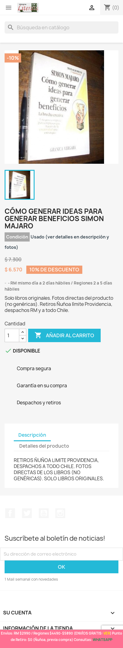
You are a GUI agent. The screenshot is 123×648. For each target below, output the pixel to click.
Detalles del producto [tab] (44, 446)
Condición (17, 237)
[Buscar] (61, 27)
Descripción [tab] (32, 435)
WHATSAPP (102, 639)
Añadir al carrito (64, 335)
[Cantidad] (12, 335)
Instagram (60, 513)
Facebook (10, 513)
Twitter (27, 513)
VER (106, 633)
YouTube (44, 513)
